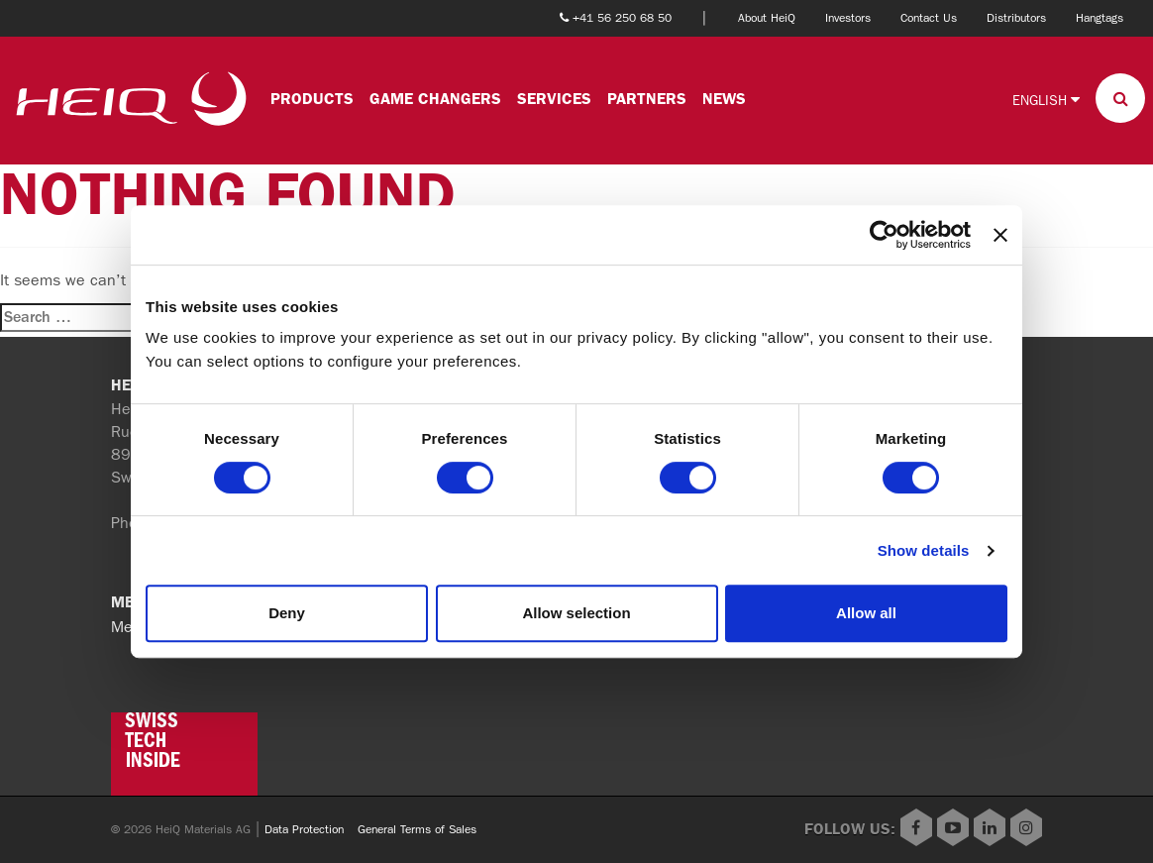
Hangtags (1099, 18)
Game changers (435, 98)
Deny (286, 612)
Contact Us (928, 18)
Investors (848, 18)
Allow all (866, 612)
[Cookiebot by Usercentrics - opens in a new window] (884, 235)
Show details (924, 550)
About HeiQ (766, 18)
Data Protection (304, 829)
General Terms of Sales (417, 829)
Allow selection (576, 612)
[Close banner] (1000, 235)
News (724, 98)
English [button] (1046, 99)
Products (312, 98)
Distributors (1016, 18)
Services (554, 98)
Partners (646, 98)
